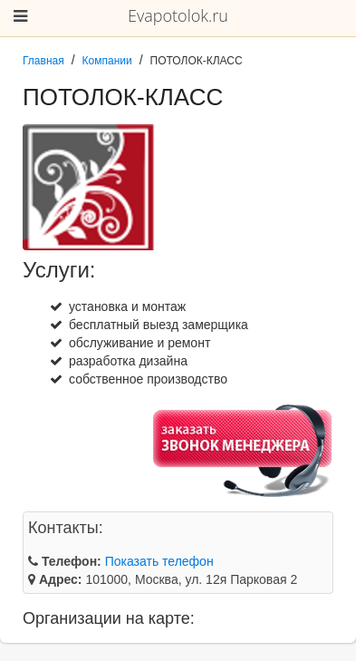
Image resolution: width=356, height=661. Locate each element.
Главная (43, 60)
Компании (107, 60)
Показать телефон (159, 561)
